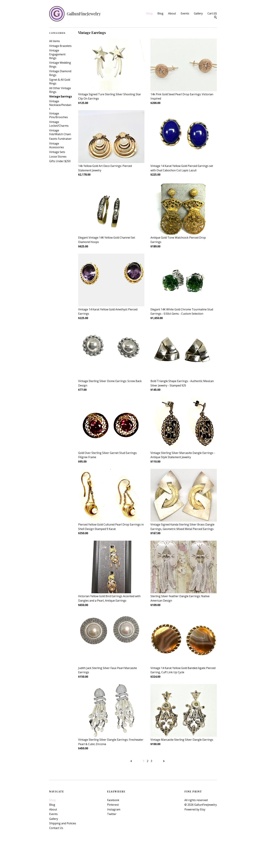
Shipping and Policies (62, 823)
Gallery (198, 13)
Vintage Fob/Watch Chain (60, 132)
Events (185, 13)
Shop (149, 13)
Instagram (113, 809)
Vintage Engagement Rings (57, 54)
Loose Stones (57, 156)
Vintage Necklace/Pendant (60, 105)
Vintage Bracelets (60, 46)
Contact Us (56, 828)
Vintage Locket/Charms (59, 124)
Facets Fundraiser (60, 139)
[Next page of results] (164, 761)
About (172, 13)
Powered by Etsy (194, 809)
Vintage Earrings (60, 96)
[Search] (215, 18)
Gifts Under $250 (60, 161)
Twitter (111, 814)
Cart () (212, 13)
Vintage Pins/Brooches (58, 115)
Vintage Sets (57, 152)
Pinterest (113, 805)
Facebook (113, 800)
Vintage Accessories (56, 145)
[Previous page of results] (131, 761)
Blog (160, 13)
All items (54, 41)
